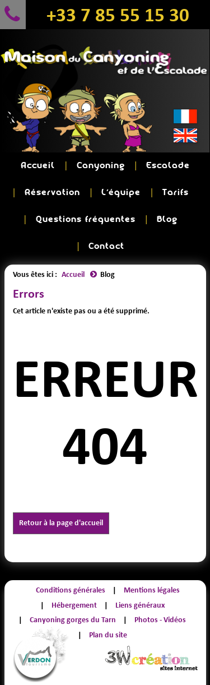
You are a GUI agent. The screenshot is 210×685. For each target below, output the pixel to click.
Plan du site (108, 635)
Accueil (38, 165)
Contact (106, 246)
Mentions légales (152, 590)
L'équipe (121, 192)
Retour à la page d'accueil (61, 522)
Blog (167, 219)
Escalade (168, 165)
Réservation (52, 192)
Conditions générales (70, 590)
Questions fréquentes (86, 219)
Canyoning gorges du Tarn (73, 619)
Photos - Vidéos (160, 619)
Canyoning (101, 165)
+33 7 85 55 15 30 (117, 14)
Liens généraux (140, 605)
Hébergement (74, 605)
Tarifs (175, 192)
